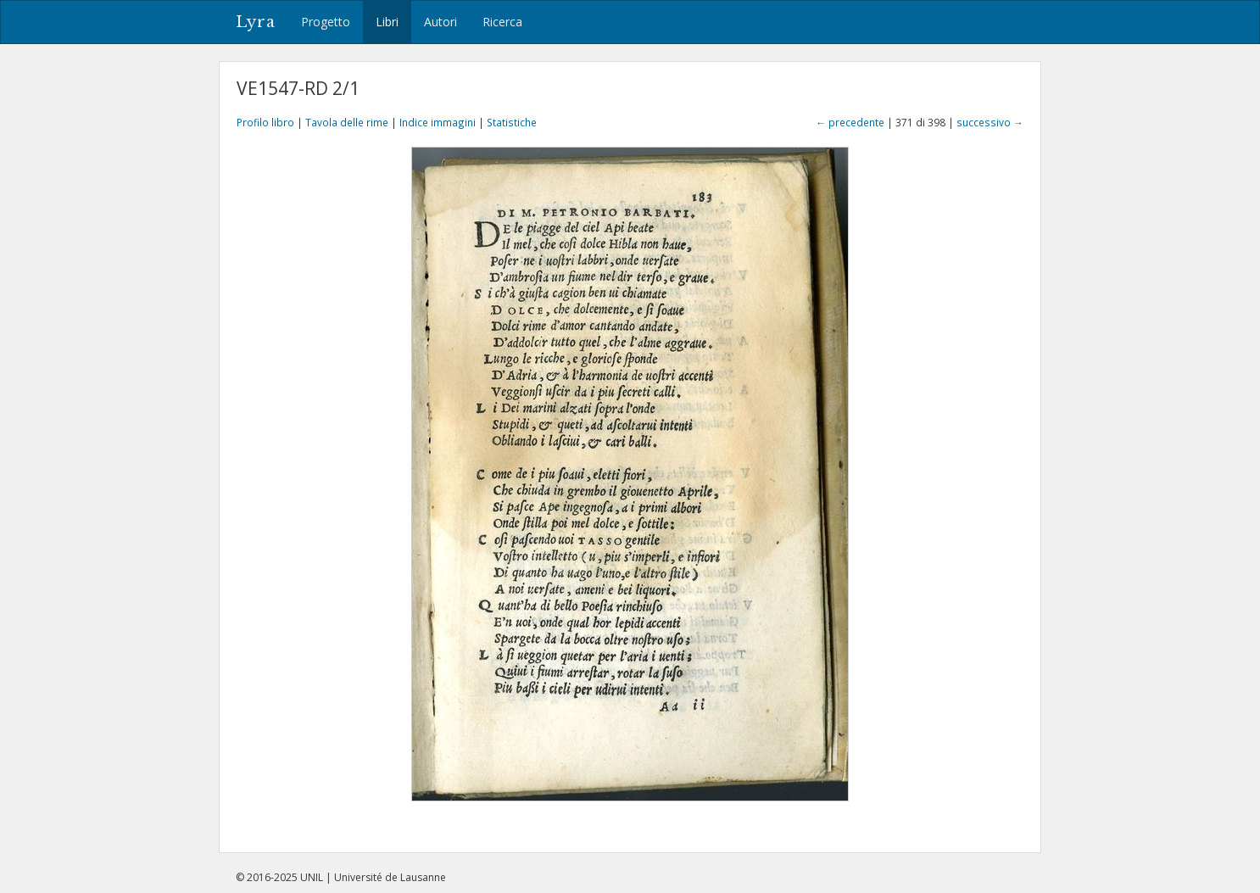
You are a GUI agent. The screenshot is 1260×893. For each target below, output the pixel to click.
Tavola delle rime (346, 122)
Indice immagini (437, 122)
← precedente (850, 122)
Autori (440, 22)
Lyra (256, 22)
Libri (387, 22)
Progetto (325, 22)
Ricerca (502, 22)
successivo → (989, 122)
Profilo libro (265, 122)
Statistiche (512, 122)
